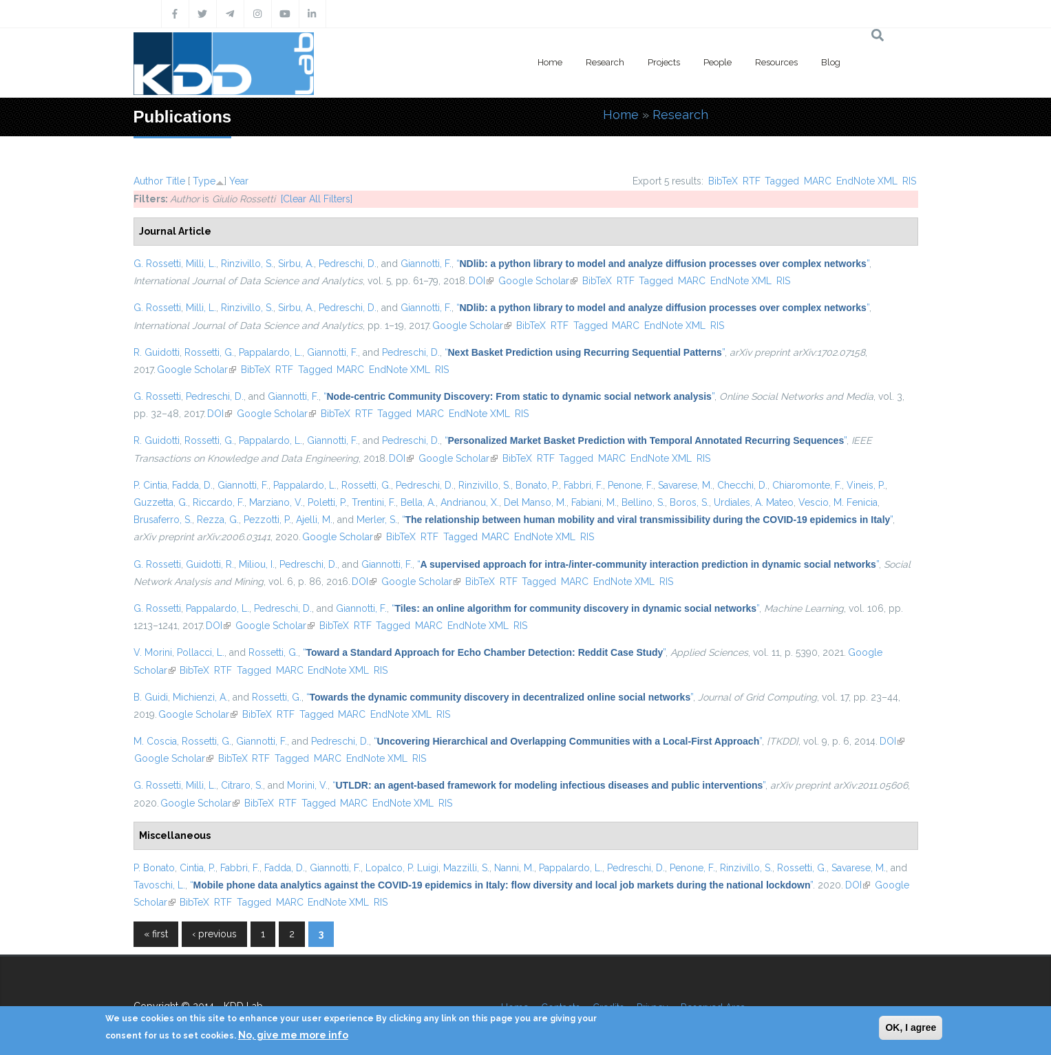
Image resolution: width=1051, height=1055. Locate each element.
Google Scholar (537, 280)
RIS (909, 181)
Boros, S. (689, 502)
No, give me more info (293, 1035)
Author (148, 181)
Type (204, 181)
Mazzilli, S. (466, 867)
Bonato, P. (537, 485)
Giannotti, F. (426, 263)
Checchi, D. (742, 485)
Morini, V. (307, 785)
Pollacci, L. (200, 652)
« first (156, 933)
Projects (664, 62)
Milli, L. (201, 263)
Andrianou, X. (469, 502)
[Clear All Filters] (316, 198)
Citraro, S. (242, 785)
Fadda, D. (192, 485)
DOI (481, 280)
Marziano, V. (276, 502)
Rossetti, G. (209, 352)
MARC (817, 181)
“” (662, 263)
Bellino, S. (643, 502)
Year (238, 181)
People (717, 62)
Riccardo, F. (218, 502)
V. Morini (153, 652)
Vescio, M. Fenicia (838, 502)
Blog (830, 62)
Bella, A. (418, 502)
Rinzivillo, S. (247, 263)
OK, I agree (910, 1027)
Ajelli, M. (314, 519)
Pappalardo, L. (270, 352)
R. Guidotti (157, 352)
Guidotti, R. (210, 564)
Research (605, 62)
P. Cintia (150, 485)
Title (175, 181)
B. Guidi (151, 697)
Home (550, 62)
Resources (776, 62)
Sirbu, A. (296, 263)
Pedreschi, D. (347, 263)
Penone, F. (630, 485)
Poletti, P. (327, 502)
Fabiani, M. (594, 502)
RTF (752, 181)
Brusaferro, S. (163, 519)
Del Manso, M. (535, 502)
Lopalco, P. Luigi (401, 867)
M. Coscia (155, 741)
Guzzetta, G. (161, 502)
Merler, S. (377, 519)
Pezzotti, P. (267, 519)
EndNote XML (867, 181)
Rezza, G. (218, 519)
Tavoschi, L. (159, 885)
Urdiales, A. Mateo (754, 502)
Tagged (782, 181)
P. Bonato (154, 867)
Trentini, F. (374, 502)
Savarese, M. (685, 485)
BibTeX (723, 181)
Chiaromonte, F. (807, 485)
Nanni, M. (514, 867)
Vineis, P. (866, 485)
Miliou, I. (257, 564)
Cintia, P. (197, 867)
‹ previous (214, 933)
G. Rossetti (157, 263)
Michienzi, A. (200, 697)
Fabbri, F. (583, 485)
